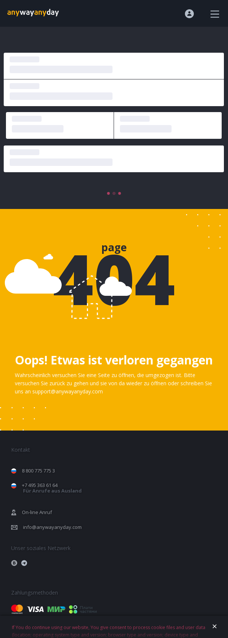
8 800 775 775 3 (38, 470)
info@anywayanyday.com (52, 527)
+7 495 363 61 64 (52, 488)
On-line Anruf (37, 512)
